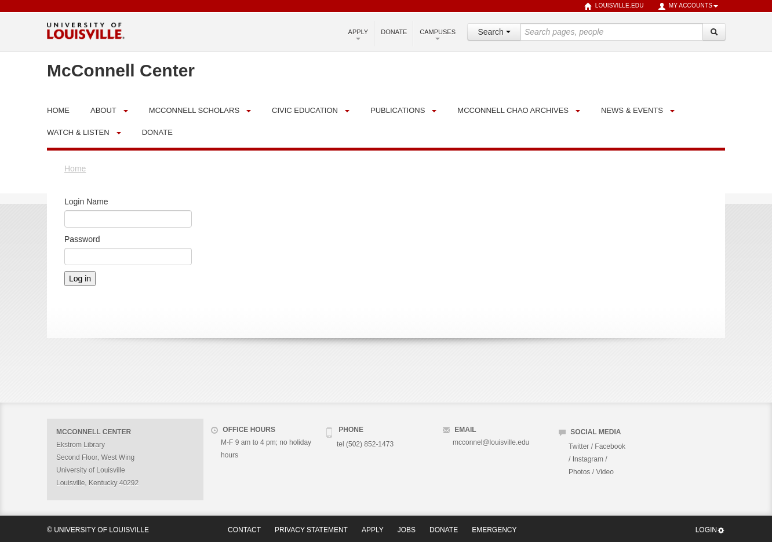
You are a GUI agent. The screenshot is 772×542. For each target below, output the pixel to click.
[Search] (714, 32)
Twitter (579, 446)
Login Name (86, 201)
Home (75, 168)
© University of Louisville (98, 530)
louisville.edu (614, 6)
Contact (244, 530)
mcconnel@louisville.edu (491, 442)
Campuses (438, 34)
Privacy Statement (311, 530)
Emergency (494, 530)
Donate (394, 31)
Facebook (610, 446)
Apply (358, 34)
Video (604, 472)
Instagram (588, 459)
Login (710, 530)
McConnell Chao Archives (513, 110)
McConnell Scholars (194, 110)
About (103, 110)
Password (82, 239)
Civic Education (305, 110)
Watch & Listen (78, 132)
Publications (397, 110)
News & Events (632, 110)
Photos (579, 472)
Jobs (407, 530)
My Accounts (688, 6)
